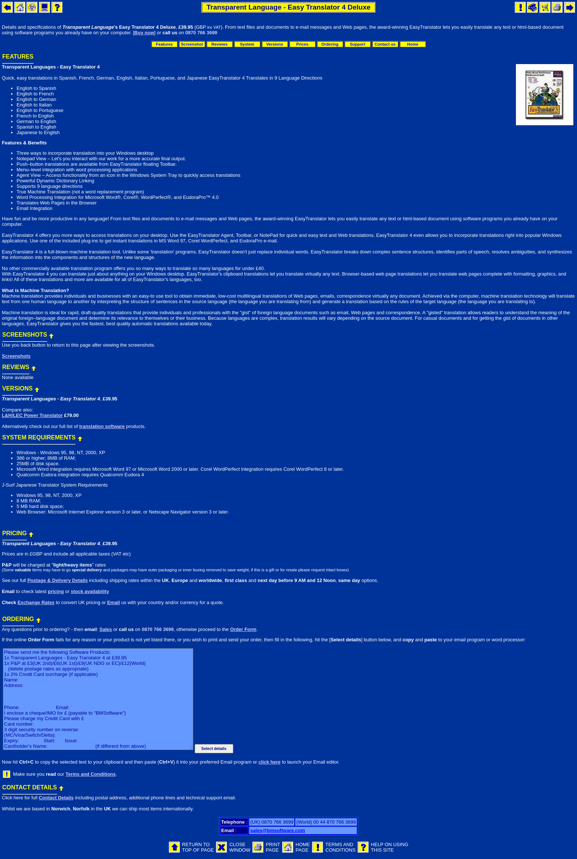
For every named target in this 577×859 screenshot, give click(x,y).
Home (412, 44)
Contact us (385, 44)
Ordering (329, 44)
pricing (56, 591)
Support (357, 44)
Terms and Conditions (91, 774)
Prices (302, 44)
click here (269, 762)
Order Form (243, 629)
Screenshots (16, 356)
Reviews (219, 44)
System (247, 44)
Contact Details (56, 797)
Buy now (144, 32)
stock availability (90, 591)
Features (164, 44)
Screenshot (192, 44)
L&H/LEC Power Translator (32, 415)
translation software (102, 426)
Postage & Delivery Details (57, 580)
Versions (274, 44)
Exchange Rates (36, 602)
